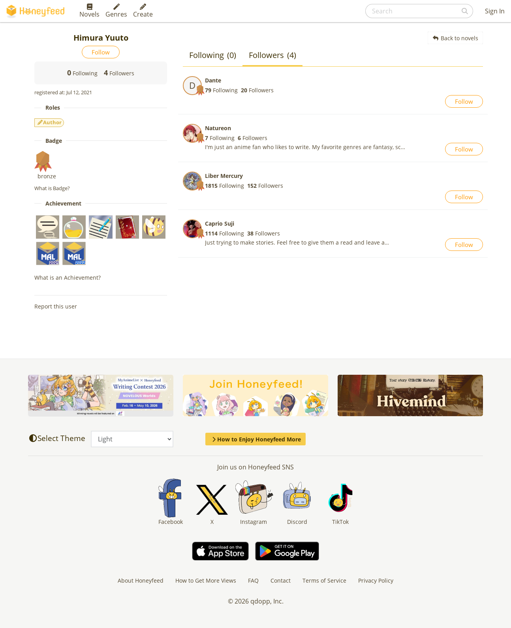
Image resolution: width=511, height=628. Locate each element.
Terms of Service (324, 580)
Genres (116, 11)
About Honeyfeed (140, 580)
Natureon (218, 128)
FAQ (253, 580)
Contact (281, 580)
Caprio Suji (219, 223)
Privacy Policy (375, 580)
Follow (101, 52)
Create (143, 11)
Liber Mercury (224, 175)
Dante (213, 80)
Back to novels (455, 38)
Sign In (495, 11)
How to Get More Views (205, 580)
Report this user (55, 306)
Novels (89, 11)
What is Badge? (52, 188)
